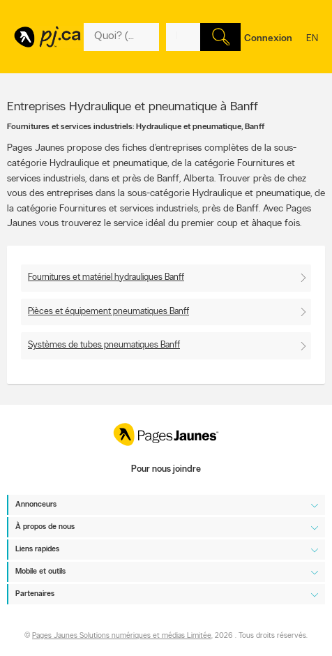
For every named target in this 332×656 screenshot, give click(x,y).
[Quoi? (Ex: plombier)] (121, 37)
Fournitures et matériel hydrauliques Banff (106, 277)
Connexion (268, 38)
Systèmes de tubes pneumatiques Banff (104, 345)
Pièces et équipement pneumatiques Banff (108, 311)
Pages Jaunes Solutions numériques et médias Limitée (121, 637)
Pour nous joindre (166, 469)
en (312, 47)
